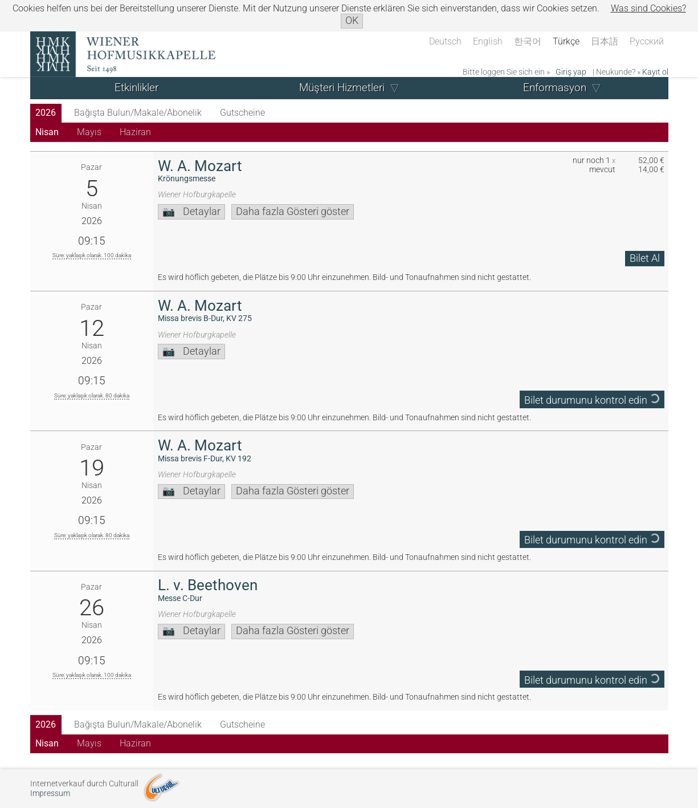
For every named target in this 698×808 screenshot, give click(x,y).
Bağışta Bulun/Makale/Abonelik (138, 112)
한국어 (527, 41)
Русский (647, 41)
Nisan (47, 132)
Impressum (50, 793)
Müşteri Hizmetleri (342, 87)
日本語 (604, 41)
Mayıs (89, 132)
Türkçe (566, 41)
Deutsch (445, 41)
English (488, 41)
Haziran (135, 132)
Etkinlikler (136, 87)
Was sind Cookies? (648, 8)
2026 (45, 112)
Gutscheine (242, 112)
